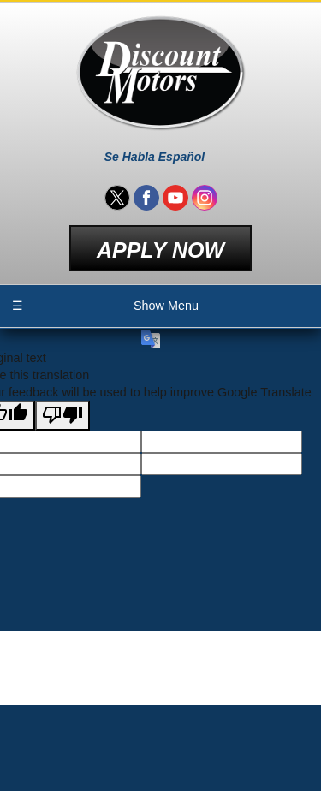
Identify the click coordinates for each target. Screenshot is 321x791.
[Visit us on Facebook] (146, 198)
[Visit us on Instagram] (204, 198)
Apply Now (160, 250)
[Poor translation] (62, 416)
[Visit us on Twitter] (117, 198)
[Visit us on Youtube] (175, 198)
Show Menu (105, 305)
